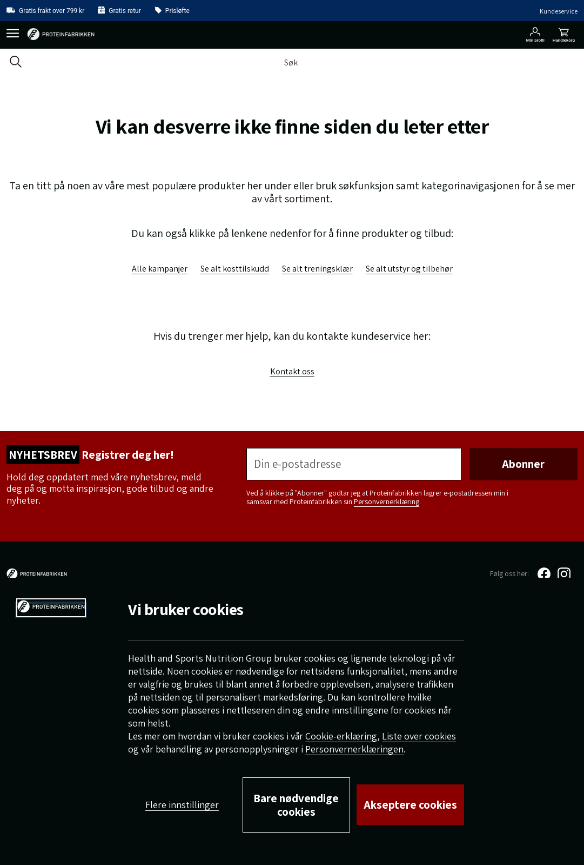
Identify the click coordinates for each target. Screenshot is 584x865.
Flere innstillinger (182, 804)
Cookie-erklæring (341, 736)
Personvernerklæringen (354, 749)
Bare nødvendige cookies (296, 805)
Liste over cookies (419, 736)
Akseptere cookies (410, 804)
